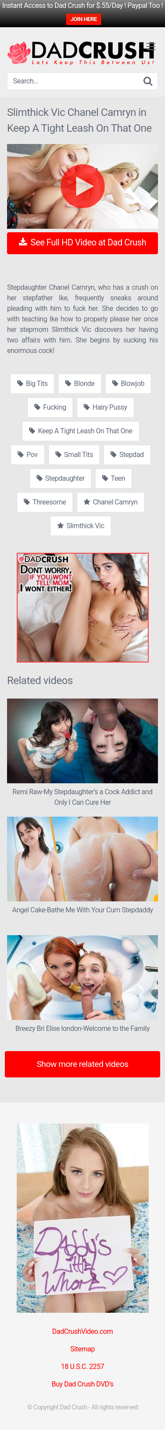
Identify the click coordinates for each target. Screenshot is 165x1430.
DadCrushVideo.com (82, 1331)
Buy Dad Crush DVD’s (82, 1384)
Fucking (50, 407)
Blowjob (128, 383)
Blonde (79, 383)
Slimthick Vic (80, 526)
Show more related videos (82, 1064)
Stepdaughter (61, 478)
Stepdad (126, 454)
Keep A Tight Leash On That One (80, 431)
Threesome (45, 502)
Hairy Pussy (105, 407)
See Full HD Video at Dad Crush (82, 242)
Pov (27, 454)
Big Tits (32, 383)
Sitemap (82, 1349)
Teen (113, 478)
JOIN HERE (83, 19)
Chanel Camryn (111, 502)
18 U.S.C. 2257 (82, 1366)
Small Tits (74, 454)
